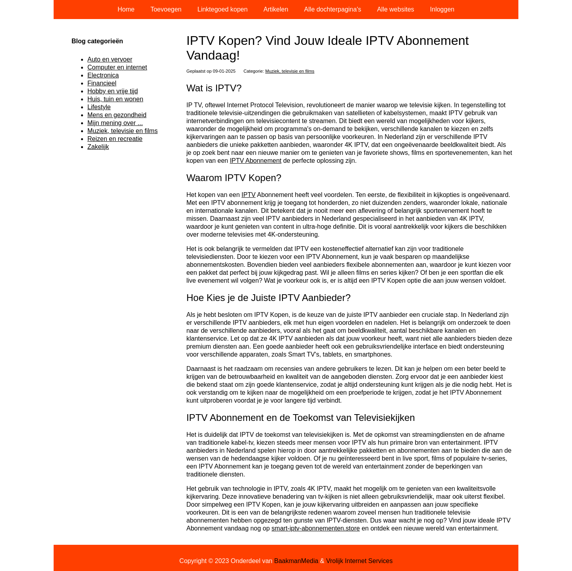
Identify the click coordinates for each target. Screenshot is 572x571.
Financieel (101, 83)
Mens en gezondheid (117, 115)
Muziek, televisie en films (290, 71)
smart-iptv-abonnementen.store (316, 528)
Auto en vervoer (109, 59)
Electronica (103, 75)
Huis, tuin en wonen (115, 99)
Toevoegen (166, 9)
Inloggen (442, 9)
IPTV (249, 194)
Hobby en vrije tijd (112, 91)
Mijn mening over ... (115, 123)
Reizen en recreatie (115, 138)
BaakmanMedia (296, 560)
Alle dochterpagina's (332, 9)
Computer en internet (117, 67)
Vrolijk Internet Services (359, 560)
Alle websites (395, 9)
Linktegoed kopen (222, 9)
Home (126, 9)
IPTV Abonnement (256, 160)
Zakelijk (98, 146)
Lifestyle (99, 107)
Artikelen (275, 9)
